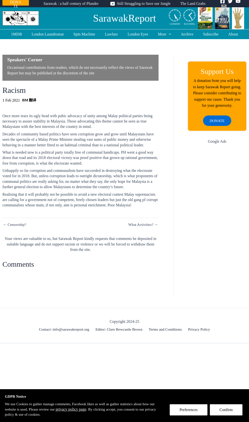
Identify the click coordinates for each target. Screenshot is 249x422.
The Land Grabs (191, 3)
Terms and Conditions (165, 330)
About (225, 34)
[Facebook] (220, 3)
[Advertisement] (217, 226)
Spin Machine (88, 34)
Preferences (190, 411)
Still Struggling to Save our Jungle (143, 3)
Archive (183, 34)
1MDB (24, 34)
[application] (166, 34)
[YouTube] (236, 3)
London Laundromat (53, 34)
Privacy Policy (198, 330)
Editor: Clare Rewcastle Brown (120, 330)
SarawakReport (124, 18)
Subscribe (205, 34)
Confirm (227, 411)
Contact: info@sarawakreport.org (66, 330)
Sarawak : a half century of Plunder (73, 3)
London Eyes (138, 34)
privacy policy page (80, 409)
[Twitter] (228, 3)
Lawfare (113, 34)
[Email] (244, 3)
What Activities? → (142, 225)
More (162, 34)
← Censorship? (15, 225)
